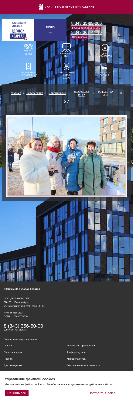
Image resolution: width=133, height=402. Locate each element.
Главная (16, 93)
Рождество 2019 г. (81, 93)
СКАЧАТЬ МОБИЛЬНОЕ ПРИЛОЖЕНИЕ (66, 6)
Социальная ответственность (83, 365)
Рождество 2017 (105, 93)
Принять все (16, 393)
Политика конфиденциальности (20, 339)
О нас (28, 54)
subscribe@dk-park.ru (15, 329)
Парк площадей (13, 352)
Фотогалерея (34, 93)
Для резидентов (104, 54)
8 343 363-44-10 (86, 32)
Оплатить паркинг (104, 73)
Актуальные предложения (81, 345)
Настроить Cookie (102, 393)
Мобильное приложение (28, 73)
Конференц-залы (66, 54)
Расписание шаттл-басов (66, 75)
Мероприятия (57, 93)
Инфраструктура (75, 358)
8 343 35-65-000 (86, 23)
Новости (8, 358)
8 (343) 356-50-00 (23, 326)
